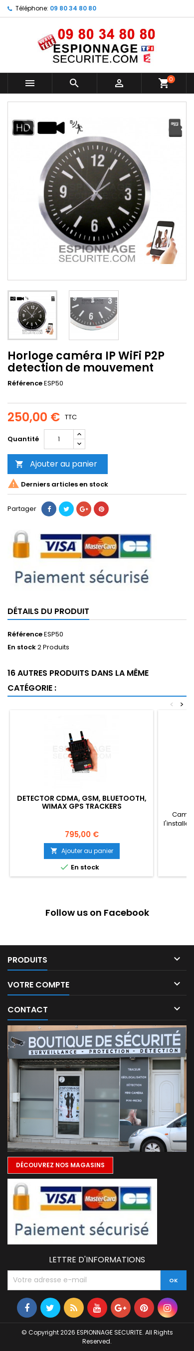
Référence (24, 383)
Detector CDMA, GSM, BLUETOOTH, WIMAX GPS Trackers (82, 802)
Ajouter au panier (56, 464)
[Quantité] (59, 439)
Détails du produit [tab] (48, 611)
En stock (21, 647)
